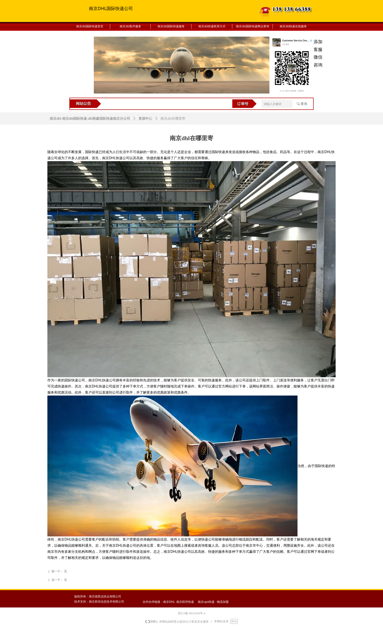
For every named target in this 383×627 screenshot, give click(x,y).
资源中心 (145, 118)
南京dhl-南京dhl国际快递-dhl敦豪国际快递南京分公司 (90, 118)
